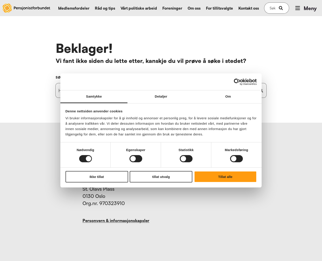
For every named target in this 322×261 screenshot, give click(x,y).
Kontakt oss (248, 8)
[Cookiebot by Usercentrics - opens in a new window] (237, 81)
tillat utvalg (161, 177)
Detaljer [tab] (161, 96)
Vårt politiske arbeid (139, 8)
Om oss (194, 8)
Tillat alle (225, 177)
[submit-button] (281, 8)
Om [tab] (228, 96)
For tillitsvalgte (219, 8)
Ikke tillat (96, 177)
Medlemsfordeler (73, 8)
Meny (305, 8)
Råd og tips (105, 8)
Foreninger (172, 8)
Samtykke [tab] (94, 96)
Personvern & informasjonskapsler (116, 220)
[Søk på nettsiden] (272, 8)
